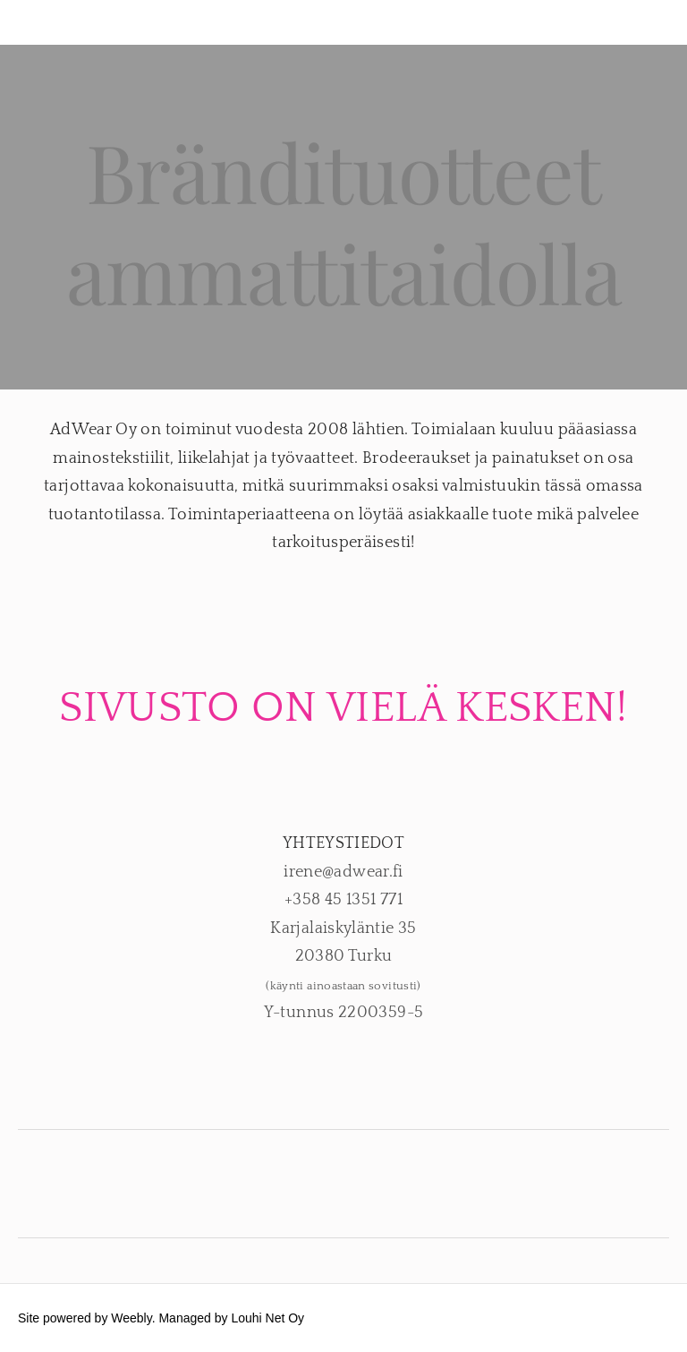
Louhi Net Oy (267, 1318)
